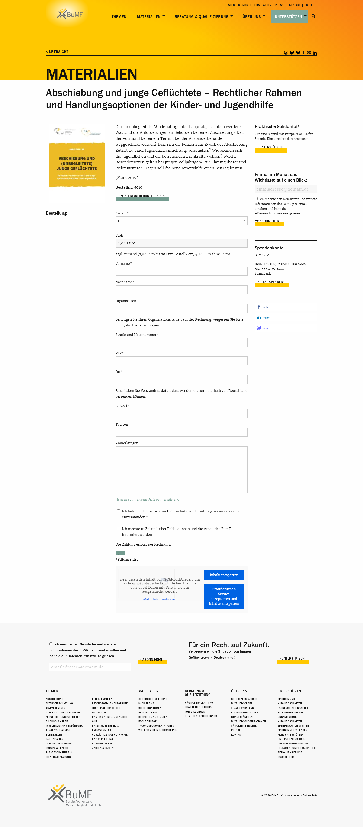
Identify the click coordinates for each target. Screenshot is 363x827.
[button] (286, 307)
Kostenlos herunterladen (142, 196)
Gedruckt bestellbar (152, 699)
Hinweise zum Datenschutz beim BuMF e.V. (147, 499)
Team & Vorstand (242, 708)
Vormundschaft (103, 743)
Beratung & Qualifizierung (202, 16)
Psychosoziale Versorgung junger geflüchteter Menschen (110, 708)
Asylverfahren (56, 708)
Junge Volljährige (58, 730)
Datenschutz (310, 795)
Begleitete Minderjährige (63, 712)
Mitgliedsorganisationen (248, 721)
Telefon (182, 429)
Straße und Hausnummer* (182, 340)
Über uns (252, 16)
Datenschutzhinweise (272, 213)
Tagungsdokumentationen (156, 725)
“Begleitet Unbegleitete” (63, 716)
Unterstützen (288, 16)
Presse (280, 5)
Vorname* (182, 269)
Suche (313, 16)
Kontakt (295, 5)
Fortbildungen (195, 711)
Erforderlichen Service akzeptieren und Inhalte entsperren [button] (224, 596)
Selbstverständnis (244, 699)
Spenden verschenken (292, 730)
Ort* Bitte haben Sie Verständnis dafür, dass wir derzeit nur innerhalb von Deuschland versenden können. (182, 384)
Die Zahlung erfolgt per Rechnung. (143, 544)
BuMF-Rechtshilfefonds (201, 716)
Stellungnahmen (149, 708)
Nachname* (182, 287)
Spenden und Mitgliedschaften (249, 5)
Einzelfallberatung (198, 707)
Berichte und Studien (152, 716)
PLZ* (182, 358)
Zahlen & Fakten (103, 748)
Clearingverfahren (59, 743)
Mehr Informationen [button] (159, 599)
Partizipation (55, 739)
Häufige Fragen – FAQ (199, 702)
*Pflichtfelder (127, 559)
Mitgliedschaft (241, 703)
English (310, 5)
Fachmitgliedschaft (291, 712)
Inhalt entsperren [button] (223, 575)
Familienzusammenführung (64, 725)
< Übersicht (57, 51)
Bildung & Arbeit (57, 721)
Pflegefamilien (102, 699)
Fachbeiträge (147, 721)
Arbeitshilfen (147, 712)
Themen (119, 16)
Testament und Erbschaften (297, 748)
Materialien (149, 16)
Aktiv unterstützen (291, 734)
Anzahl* (182, 217)
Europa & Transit (57, 748)
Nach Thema (146, 703)
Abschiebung (55, 699)
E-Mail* (182, 411)
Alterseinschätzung (59, 703)
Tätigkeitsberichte (244, 725)
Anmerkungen (182, 467)
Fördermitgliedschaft (293, 708)
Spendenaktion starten (293, 725)
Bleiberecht (54, 734)
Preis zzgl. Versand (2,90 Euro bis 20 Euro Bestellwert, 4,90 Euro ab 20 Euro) (182, 244)
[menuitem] (118, 16)
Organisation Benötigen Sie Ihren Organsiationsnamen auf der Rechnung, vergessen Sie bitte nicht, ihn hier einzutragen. (182, 313)
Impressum (293, 795)
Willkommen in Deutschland (157, 730)
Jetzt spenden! (272, 282)
